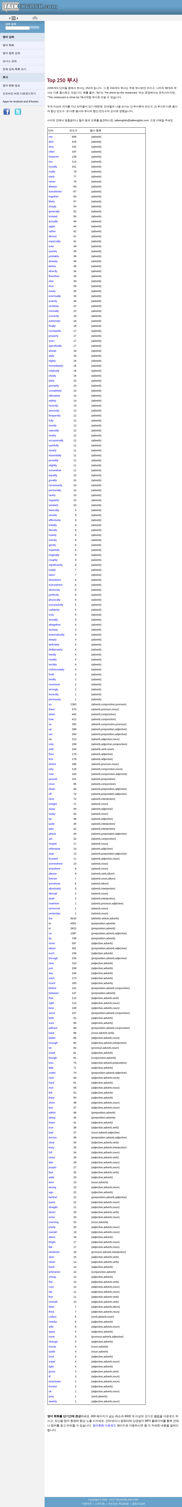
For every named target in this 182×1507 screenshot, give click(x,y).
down (52, 788)
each (52, 978)
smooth (53, 1301)
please (53, 873)
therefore (54, 276)
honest (53, 1386)
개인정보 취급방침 (118, 1503)
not (50, 136)
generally (54, 211)
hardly (52, 654)
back (51, 1032)
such (51, 953)
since (52, 1012)
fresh (52, 1266)
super (52, 1361)
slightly (53, 465)
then (51, 754)
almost (53, 236)
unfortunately (56, 669)
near (51, 853)
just (51, 968)
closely (53, 515)
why (51, 768)
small (52, 1052)
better (52, 1037)
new (51, 963)
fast (51, 1172)
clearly (53, 450)
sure (51, 1022)
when (52, 714)
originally (54, 554)
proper (53, 1167)
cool (51, 1286)
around (53, 778)
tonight (53, 803)
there (52, 709)
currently (54, 315)
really (52, 171)
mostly (53, 425)
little (51, 1067)
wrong (52, 1187)
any (51, 973)
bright (52, 1241)
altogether (55, 624)
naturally (54, 430)
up (50, 729)
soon (52, 340)
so (50, 724)
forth (51, 674)
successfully (56, 604)
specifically (55, 345)
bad (51, 1132)
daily (51, 355)
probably (54, 256)
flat (50, 1246)
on (50, 933)
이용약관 (87, 1503)
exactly (53, 300)
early (52, 176)
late (51, 1162)
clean (52, 1261)
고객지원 (100, 1503)
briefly (52, 679)
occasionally (56, 440)
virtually (53, 619)
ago (51, 1192)
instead (53, 216)
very (51, 146)
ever (51, 246)
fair (50, 1291)
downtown (55, 1381)
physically (54, 599)
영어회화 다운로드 (104, 1425)
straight (53, 1207)
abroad (53, 893)
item (51, 1182)
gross (52, 1371)
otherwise (54, 848)
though (53, 1057)
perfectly (54, 594)
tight (51, 1366)
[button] (13, 19)
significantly (56, 564)
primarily (54, 385)
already (53, 261)
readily (53, 659)
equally (53, 475)
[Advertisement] (114, 49)
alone (52, 1236)
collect (52, 1316)
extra (52, 1217)
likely (52, 201)
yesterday (54, 913)
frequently (55, 415)
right (51, 1002)
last (51, 1107)
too (50, 161)
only (51, 744)
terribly (53, 664)
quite (52, 823)
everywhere (56, 584)
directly (53, 271)
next (51, 1077)
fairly (51, 380)
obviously (54, 589)
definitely (54, 644)
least (51, 1097)
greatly (53, 480)
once (52, 783)
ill (49, 1376)
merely (53, 539)
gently (52, 544)
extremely (54, 320)
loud (51, 1356)
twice (52, 574)
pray (51, 1396)
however (54, 156)
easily (52, 291)
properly (53, 335)
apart (52, 1331)
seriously (54, 410)
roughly (53, 559)
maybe (53, 843)
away (52, 808)
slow (51, 1256)
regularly (54, 500)
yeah (52, 898)
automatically (57, 634)
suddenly (54, 609)
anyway (53, 629)
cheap (52, 1276)
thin (51, 1281)
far (50, 818)
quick (52, 1202)
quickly (53, 251)
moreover (54, 684)
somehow (54, 883)
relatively (54, 370)
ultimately (54, 395)
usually (53, 166)
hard (51, 1082)
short (52, 1102)
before (52, 988)
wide (51, 1177)
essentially (55, 455)
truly (51, 614)
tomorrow (54, 908)
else (51, 281)
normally (54, 310)
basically (54, 510)
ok (50, 1391)
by (50, 938)
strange (53, 1341)
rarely (52, 495)
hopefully (54, 549)
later (51, 828)
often (52, 151)
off (50, 793)
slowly (52, 375)
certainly (54, 305)
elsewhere (55, 579)
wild (51, 1326)
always (53, 186)
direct (52, 1212)
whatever (54, 1251)
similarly (53, 505)
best (51, 1007)
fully (51, 420)
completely (55, 390)
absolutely (55, 888)
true (51, 1127)
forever (53, 878)
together (54, 196)
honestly (54, 694)
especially (55, 241)
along (52, 1117)
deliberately (56, 649)
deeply (53, 639)
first (51, 759)
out (50, 734)
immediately (56, 365)
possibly (53, 460)
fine (51, 1296)
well (51, 749)
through (53, 958)
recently (53, 405)
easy (51, 1147)
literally (53, 529)
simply (52, 206)
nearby (53, 1321)
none (52, 1336)
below (52, 266)
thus (51, 286)
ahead (52, 350)
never (52, 181)
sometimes (55, 191)
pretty (52, 1227)
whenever (54, 1271)
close (52, 1157)
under (52, 1072)
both (51, 1017)
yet (50, 838)
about (52, 948)
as (50, 704)
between (54, 993)
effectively (55, 520)
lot (50, 1047)
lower (52, 1122)
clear (52, 1142)
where (52, 764)
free (51, 998)
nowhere (54, 903)
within (52, 1112)
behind (53, 1197)
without (53, 1027)
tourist (52, 1346)
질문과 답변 (138, 1503)
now (51, 773)
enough (53, 1042)
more (52, 943)
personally (55, 490)
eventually (55, 295)
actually (53, 221)
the (50, 918)
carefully (54, 445)
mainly (53, 534)
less (51, 1062)
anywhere (54, 868)
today (52, 813)
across (53, 1137)
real (51, 1087)
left (50, 1092)
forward (53, 858)
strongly (53, 689)
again (52, 226)
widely (52, 400)
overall (53, 1232)
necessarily (55, 485)
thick (51, 1311)
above (52, 833)
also (51, 141)
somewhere (56, 863)
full (50, 1152)
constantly (55, 330)
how (51, 719)
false (51, 1306)
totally (52, 569)
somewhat (55, 470)
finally (52, 325)
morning (53, 1222)
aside (52, 1351)
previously (55, 699)
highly (52, 360)
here (51, 798)
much (52, 983)
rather (52, 231)
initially (53, 525)
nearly (52, 435)
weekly (53, 1401)
